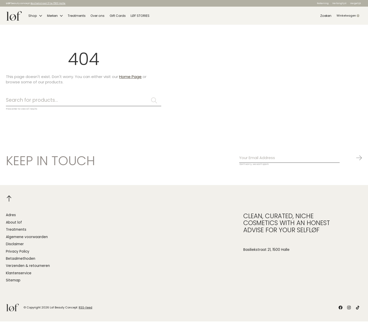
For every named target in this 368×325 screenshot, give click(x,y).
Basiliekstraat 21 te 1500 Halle (47, 3)
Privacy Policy (17, 255)
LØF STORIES (136, 17)
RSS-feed (85, 311)
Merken (54, 17)
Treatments (75, 17)
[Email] (300, 161)
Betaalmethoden (20, 262)
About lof (14, 226)
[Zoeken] (83, 103)
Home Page (130, 79)
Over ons (95, 17)
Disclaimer (15, 247)
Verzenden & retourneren (28, 269)
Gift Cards (114, 17)
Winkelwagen (349, 17)
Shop (35, 17)
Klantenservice (18, 277)
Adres (11, 218)
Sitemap (13, 284)
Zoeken (326, 17)
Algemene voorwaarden (27, 240)
